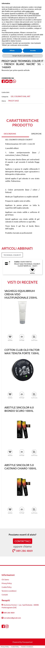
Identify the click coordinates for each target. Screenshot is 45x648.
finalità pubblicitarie (24, 24)
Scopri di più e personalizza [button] (22, 56)
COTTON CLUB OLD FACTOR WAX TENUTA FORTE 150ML (21, 351)
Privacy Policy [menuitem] (7, 583)
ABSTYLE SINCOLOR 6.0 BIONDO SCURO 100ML (19, 409)
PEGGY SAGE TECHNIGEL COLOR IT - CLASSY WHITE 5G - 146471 (27, 265)
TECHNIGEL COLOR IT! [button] (12, 255)
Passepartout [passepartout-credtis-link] (27, 642)
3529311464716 (26, 262)
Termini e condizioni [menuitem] (9, 591)
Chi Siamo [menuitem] (5, 579)
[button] (22, 338)
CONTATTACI (23, 541)
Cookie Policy (15, 646)
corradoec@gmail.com (12, 618)
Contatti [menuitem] (5, 595)
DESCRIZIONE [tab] (10, 133)
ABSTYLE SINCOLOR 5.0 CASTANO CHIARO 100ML (20, 466)
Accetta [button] (33, 50)
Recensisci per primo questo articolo (16, 70)
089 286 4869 (22, 550)
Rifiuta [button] (12, 50)
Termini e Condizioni (27, 646)
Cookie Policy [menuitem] (6, 587)
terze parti (35, 13)
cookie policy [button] (29, 11)
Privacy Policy (5, 646)
